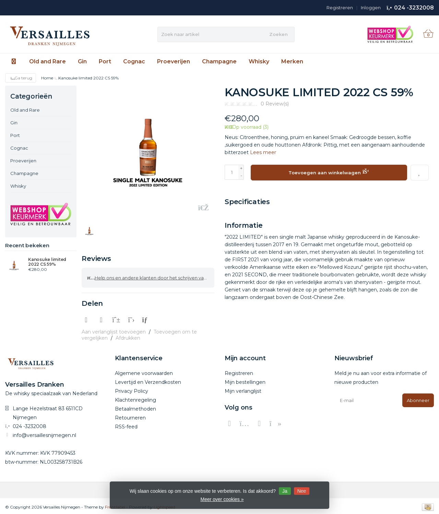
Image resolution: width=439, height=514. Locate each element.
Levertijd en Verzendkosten (148, 380)
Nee (301, 491)
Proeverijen (173, 61)
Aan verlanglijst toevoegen (114, 330)
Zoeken (278, 34)
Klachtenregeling (135, 398)
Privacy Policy (131, 389)
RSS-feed (126, 425)
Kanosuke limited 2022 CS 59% (47, 262)
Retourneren (130, 416)
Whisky (259, 61)
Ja (284, 491)
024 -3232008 (414, 7)
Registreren (340, 7)
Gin (82, 61)
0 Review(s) (275, 104)
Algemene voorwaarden (144, 371)
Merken (292, 61)
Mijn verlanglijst (243, 389)
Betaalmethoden (135, 407)
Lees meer (263, 152)
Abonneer (418, 398)
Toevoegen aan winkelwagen (328, 171)
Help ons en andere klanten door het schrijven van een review (150, 277)
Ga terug (20, 77)
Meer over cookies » (222, 499)
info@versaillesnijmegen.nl (44, 433)
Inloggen (371, 7)
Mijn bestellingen (245, 380)
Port (105, 61)
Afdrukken (128, 336)
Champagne (219, 61)
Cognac (134, 61)
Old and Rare (47, 61)
